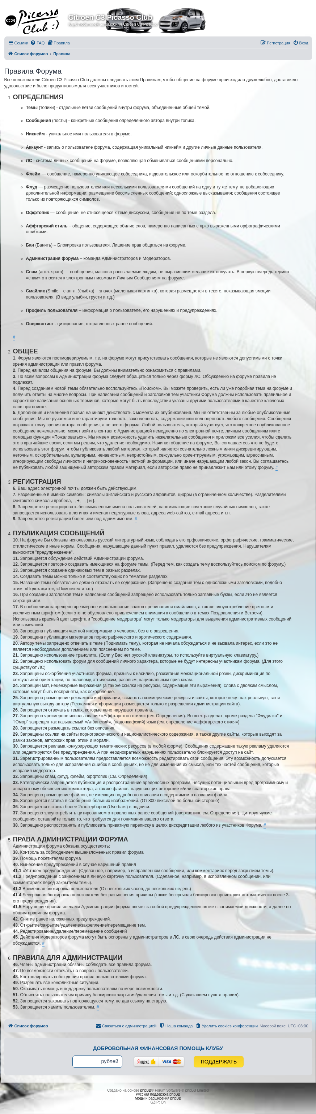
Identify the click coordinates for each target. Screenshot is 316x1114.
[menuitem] (37, 43)
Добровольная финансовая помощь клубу (158, 1048)
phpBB (145, 1090)
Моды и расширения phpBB (158, 1098)
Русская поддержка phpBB (158, 1094)
